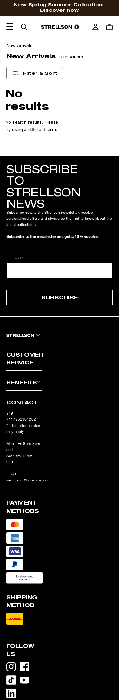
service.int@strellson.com (28, 480)
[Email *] (59, 270)
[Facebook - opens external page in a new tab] (26, 668)
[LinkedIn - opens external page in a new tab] (13, 694)
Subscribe (59, 297)
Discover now (59, 10)
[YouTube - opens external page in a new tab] (26, 681)
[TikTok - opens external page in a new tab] (13, 681)
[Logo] (60, 27)
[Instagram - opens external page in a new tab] (13, 668)
